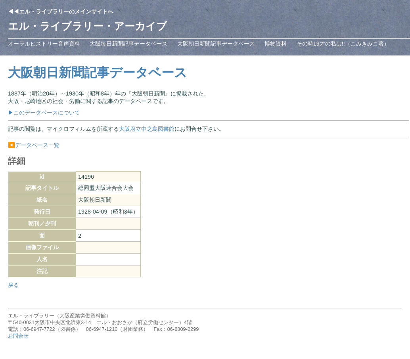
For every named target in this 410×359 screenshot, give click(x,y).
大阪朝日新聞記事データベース (216, 43)
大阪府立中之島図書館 (146, 129)
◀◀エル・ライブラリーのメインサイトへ (60, 11)
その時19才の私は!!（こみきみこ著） (343, 43)
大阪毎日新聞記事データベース (128, 43)
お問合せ (18, 336)
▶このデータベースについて (44, 112)
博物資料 (275, 43)
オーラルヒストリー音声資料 (44, 43)
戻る (13, 285)
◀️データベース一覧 (33, 145)
